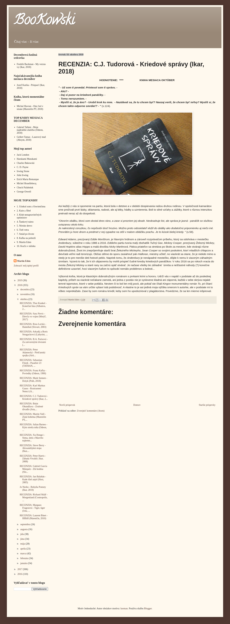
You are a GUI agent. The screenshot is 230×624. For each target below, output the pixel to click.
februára (24, 558)
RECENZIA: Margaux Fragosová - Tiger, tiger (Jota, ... (32, 508)
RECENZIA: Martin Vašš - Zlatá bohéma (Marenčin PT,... (33, 417)
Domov (137, 405)
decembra (25, 289)
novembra (25, 294)
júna (22, 539)
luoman (124, 608)
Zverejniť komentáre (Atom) (91, 410)
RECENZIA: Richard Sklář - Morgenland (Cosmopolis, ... (34, 497)
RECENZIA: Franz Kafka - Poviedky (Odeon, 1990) (33, 372)
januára (24, 563)
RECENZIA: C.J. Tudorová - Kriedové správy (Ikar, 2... (34, 397)
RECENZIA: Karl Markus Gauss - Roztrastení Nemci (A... (32, 388)
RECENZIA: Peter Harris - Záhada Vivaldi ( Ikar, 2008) (33, 459)
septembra (25, 524)
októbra (24, 299)
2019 (20, 280)
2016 (20, 574)
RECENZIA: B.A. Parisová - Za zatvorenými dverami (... (34, 342)
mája (23, 543)
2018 (20, 285)
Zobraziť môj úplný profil (26, 265)
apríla (23, 548)
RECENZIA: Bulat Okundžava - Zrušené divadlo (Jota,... (31, 406)
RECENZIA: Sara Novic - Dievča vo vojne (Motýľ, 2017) (33, 316)
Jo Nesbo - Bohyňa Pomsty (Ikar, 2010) (33, 488)
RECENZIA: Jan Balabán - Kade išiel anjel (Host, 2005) (33, 479)
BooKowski (44, 21)
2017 (20, 569)
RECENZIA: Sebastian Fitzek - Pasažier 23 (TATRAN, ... (31, 363)
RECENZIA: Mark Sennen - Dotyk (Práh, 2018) (33, 379)
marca (23, 553)
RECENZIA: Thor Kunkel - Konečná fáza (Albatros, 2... (33, 306)
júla (22, 534)
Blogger (148, 608)
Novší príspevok (67, 405)
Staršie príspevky (207, 405)
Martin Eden (23, 261)
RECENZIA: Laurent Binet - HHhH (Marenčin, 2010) (34, 517)
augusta (24, 529)
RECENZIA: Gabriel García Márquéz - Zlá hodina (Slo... (33, 469)
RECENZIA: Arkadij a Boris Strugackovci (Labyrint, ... (34, 333)
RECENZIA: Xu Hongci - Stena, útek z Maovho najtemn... (32, 438)
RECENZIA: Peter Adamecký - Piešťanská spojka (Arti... (32, 352)
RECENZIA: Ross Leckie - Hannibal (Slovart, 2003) (33, 325)
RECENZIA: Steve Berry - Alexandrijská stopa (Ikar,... (33, 448)
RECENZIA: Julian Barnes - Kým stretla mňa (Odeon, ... (33, 427)
